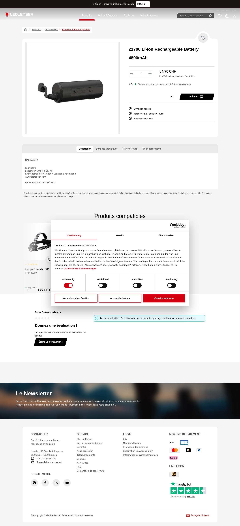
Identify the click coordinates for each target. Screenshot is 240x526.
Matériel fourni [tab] (130, 149)
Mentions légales (132, 443)
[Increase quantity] (150, 73)
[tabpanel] (120, 171)
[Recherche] (210, 15)
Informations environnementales (140, 455)
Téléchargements (86, 455)
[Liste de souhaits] (220, 16)
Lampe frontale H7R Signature (37, 271)
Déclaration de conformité (90, 471)
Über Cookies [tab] (165, 235)
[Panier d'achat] (227, 16)
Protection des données (135, 447)
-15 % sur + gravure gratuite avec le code (112, 4)
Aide (234, 11)
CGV (125, 439)
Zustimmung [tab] (74, 235)
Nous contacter (223, 11)
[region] (72, 88)
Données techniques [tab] (107, 149)
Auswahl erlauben (120, 298)
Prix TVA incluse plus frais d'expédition (177, 76)
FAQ (79, 467)
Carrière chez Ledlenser (90, 443)
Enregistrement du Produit (191, 11)
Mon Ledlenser (85, 439)
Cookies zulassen (164, 298)
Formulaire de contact (49, 462)
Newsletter (82, 463)
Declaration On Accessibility (138, 451)
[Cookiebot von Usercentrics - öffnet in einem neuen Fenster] (172, 225)
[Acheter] (197, 97)
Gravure (81, 459)
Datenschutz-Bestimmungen (80, 268)
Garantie (209, 11)
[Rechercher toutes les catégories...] (191, 15)
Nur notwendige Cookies (76, 298)
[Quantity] (141, 73)
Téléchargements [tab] (152, 149)
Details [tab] (120, 235)
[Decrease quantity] (132, 73)
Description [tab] (85, 149)
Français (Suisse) (197, 515)
